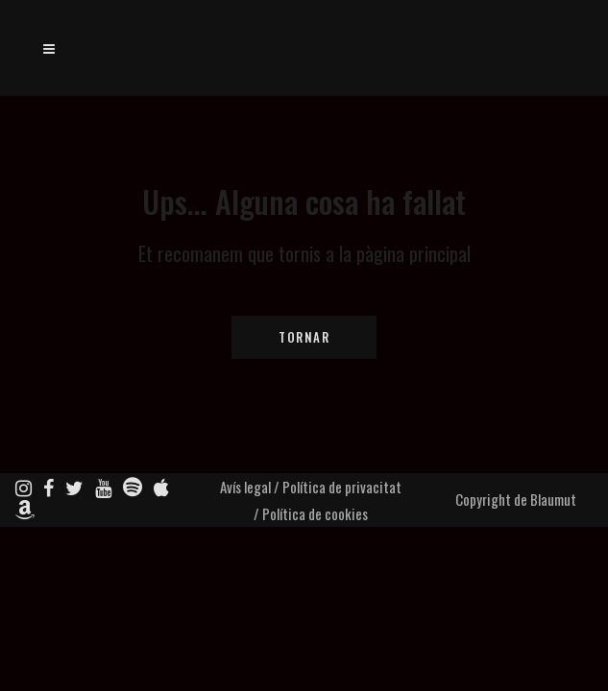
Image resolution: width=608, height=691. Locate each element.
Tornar (304, 336)
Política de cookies (315, 513)
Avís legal (245, 486)
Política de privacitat (341, 486)
